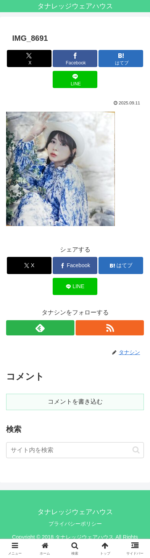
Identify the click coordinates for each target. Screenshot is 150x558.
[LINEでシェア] (75, 79)
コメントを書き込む (75, 401)
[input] (75, 450)
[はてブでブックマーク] (120, 58)
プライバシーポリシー (75, 524)
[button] (136, 450)
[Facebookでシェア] (75, 58)
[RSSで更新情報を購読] (110, 327)
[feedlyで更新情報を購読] (40, 327)
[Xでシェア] (29, 58)
